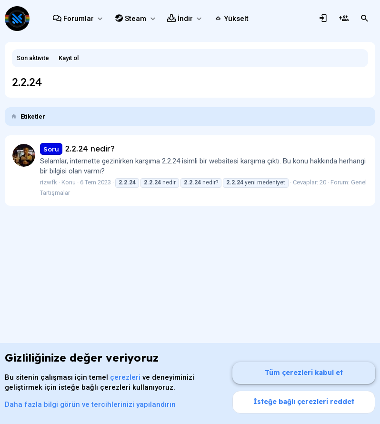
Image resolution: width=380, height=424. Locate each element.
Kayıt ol (69, 57)
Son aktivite (33, 57)
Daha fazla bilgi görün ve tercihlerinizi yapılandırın (90, 404)
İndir (185, 18)
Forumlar (78, 18)
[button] (99, 19)
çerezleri (125, 377)
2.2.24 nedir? (77, 148)
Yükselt (236, 18)
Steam (135, 18)
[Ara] (364, 18)
